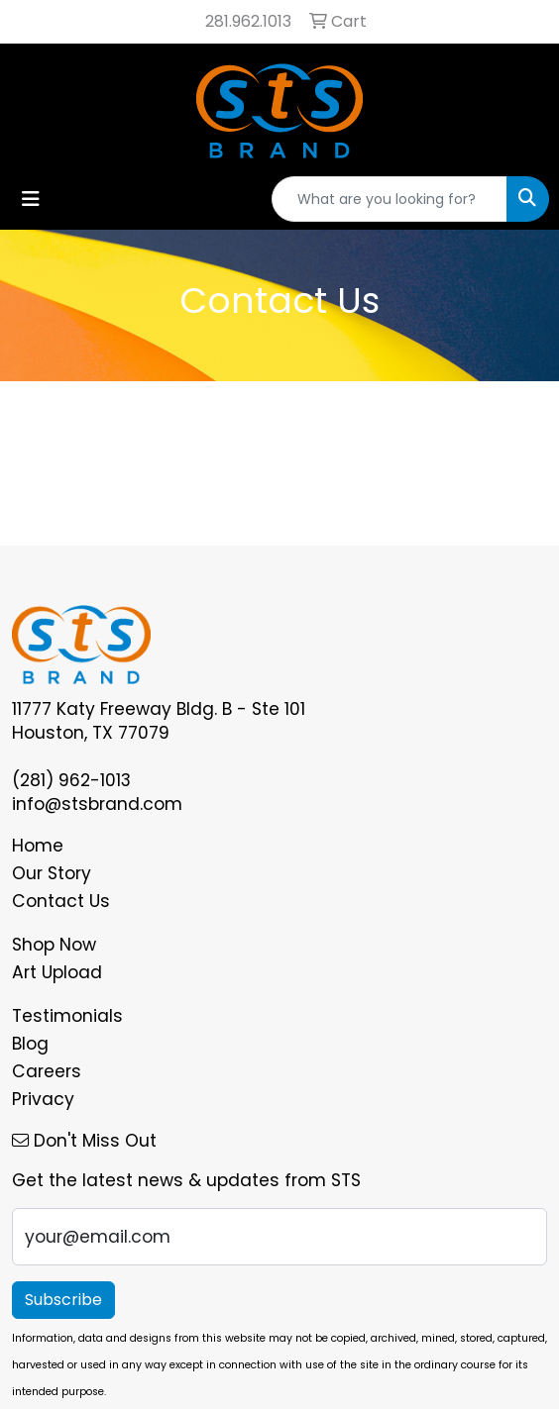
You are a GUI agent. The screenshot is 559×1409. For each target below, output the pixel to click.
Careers (46, 1071)
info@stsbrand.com (97, 804)
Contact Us (61, 901)
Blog (30, 1044)
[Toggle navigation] (31, 199)
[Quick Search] (389, 199)
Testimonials (67, 1016)
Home (37, 845)
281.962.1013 (248, 21)
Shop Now (54, 944)
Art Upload (57, 972)
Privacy (43, 1099)
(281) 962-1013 (71, 780)
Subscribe (63, 1299)
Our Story (51, 873)
